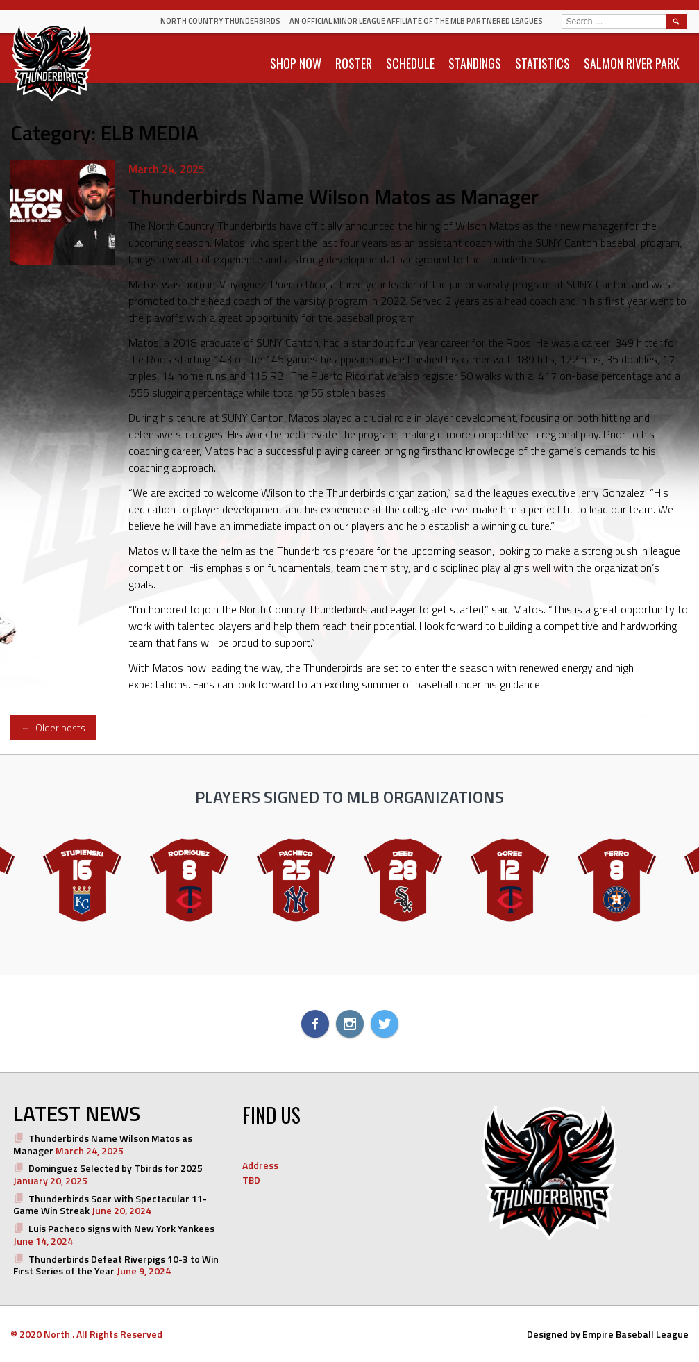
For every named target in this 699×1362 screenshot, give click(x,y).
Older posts (53, 727)
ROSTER (353, 63)
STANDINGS (474, 63)
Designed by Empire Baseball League (608, 1334)
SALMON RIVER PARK (632, 63)
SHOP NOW (295, 63)
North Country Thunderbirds (220, 20)
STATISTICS (542, 63)
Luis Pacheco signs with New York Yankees (121, 1228)
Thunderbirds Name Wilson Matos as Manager (333, 197)
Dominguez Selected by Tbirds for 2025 (115, 1168)
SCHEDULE (410, 63)
